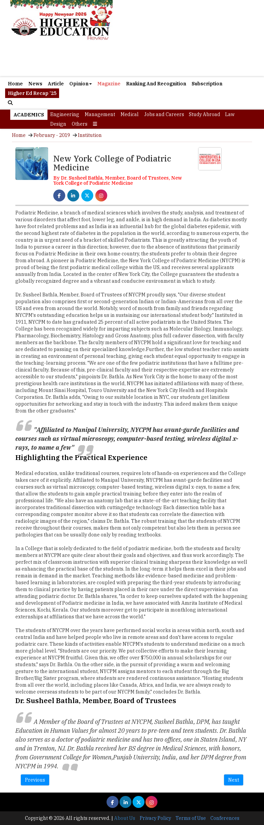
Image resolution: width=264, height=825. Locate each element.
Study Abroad (204, 114)
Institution (90, 135)
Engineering (64, 114)
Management (100, 114)
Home (15, 84)
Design (58, 124)
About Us (124, 818)
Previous (35, 780)
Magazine (109, 84)
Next (233, 780)
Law (230, 114)
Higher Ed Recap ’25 (32, 93)
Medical (130, 114)
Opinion (80, 84)
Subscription (207, 84)
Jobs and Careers (164, 114)
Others (79, 124)
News (35, 84)
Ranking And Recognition (156, 84)
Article (56, 84)
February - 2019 (51, 135)
